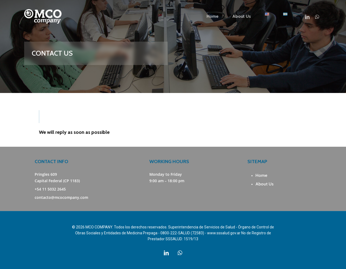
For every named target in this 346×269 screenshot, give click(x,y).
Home (261, 175)
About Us (264, 183)
